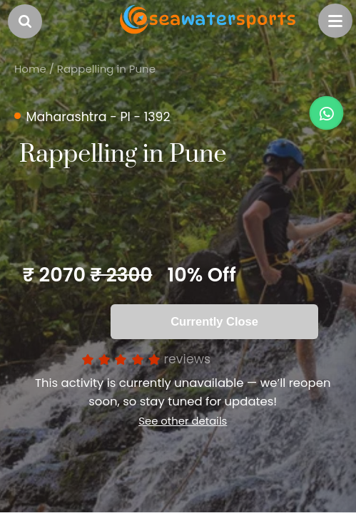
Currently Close (214, 321)
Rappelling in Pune (106, 68)
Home (30, 68)
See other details (173, 415)
